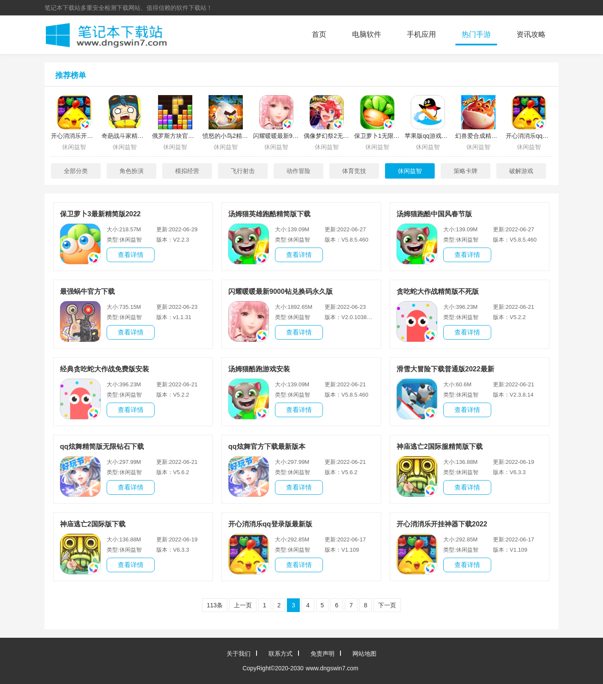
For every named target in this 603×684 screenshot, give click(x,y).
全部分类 (76, 170)
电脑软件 (366, 34)
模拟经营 (187, 170)
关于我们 (239, 654)
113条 (215, 605)
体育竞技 (354, 170)
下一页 (387, 605)
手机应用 (421, 34)
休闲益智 (410, 170)
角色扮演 (131, 170)
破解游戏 (521, 170)
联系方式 (281, 654)
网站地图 (364, 654)
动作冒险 (298, 170)
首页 (319, 34)
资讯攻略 (531, 34)
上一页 (243, 605)
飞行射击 (243, 170)
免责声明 (322, 654)
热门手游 (476, 34)
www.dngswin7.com (332, 668)
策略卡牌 (466, 170)
